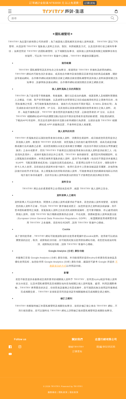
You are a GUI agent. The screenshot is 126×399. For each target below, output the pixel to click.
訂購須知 (89, 3)
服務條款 (52, 392)
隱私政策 (63, 392)
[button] (9, 11)
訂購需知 (77, 351)
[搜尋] (112, 18)
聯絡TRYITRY (76, 346)
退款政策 (73, 392)
